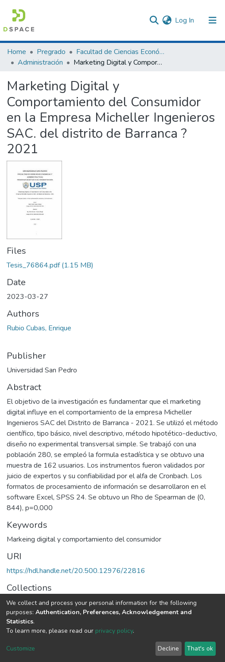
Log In (185, 20)
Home (16, 52)
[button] (166, 20)
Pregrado (51, 52)
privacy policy (114, 631)
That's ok (200, 648)
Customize (20, 648)
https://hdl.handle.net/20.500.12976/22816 (76, 571)
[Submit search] (153, 20)
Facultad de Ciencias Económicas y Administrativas (120, 52)
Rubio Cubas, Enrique (39, 328)
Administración (40, 62)
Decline (168, 648)
